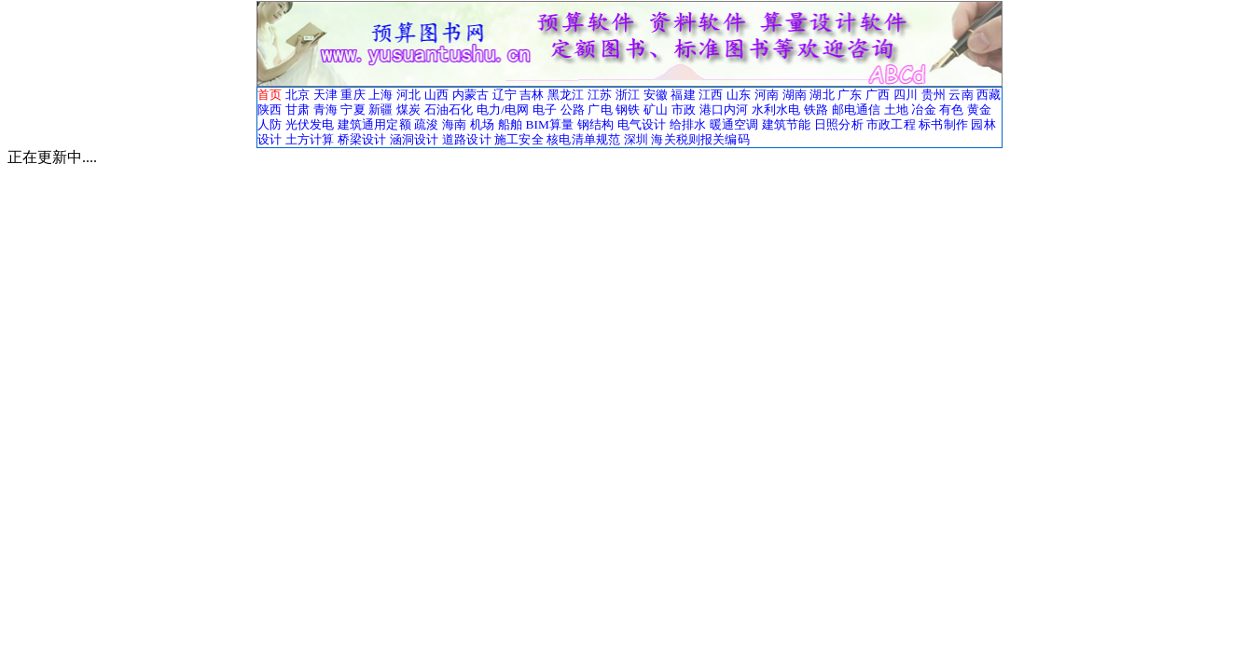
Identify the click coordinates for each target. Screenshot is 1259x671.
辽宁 (504, 95)
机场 (482, 124)
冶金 (923, 109)
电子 (545, 109)
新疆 (380, 109)
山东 (738, 95)
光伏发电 (310, 124)
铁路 (816, 109)
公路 (572, 109)
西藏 (988, 95)
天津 (325, 95)
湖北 (821, 95)
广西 (877, 95)
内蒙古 (470, 95)
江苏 (600, 95)
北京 (297, 95)
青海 (325, 109)
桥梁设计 (362, 139)
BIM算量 (549, 124)
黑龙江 (565, 95)
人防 (269, 124)
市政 (683, 109)
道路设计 (466, 139)
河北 (408, 95)
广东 (849, 95)
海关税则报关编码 (700, 139)
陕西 (269, 109)
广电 (600, 109)
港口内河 (724, 109)
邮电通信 (856, 109)
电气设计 (642, 124)
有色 (951, 109)
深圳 (636, 139)
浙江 (628, 95)
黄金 (979, 109)
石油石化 (449, 109)
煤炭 (408, 109)
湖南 (794, 95)
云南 (960, 95)
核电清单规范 (583, 139)
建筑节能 (786, 124)
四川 (905, 95)
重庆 (352, 95)
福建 (683, 95)
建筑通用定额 (374, 124)
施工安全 (519, 139)
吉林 (531, 95)
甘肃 (297, 109)
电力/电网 (503, 109)
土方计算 (310, 139)
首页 (269, 95)
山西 (436, 95)
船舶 (510, 124)
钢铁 (628, 109)
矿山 (655, 109)
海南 (454, 124)
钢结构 (595, 124)
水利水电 (776, 109)
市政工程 (891, 124)
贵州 (933, 95)
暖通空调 (734, 124)
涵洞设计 (414, 139)
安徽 (655, 95)
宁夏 (352, 109)
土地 (896, 109)
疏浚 (426, 124)
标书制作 (943, 124)
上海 (380, 95)
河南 (766, 95)
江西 (711, 95)
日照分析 (839, 124)
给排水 (688, 124)
